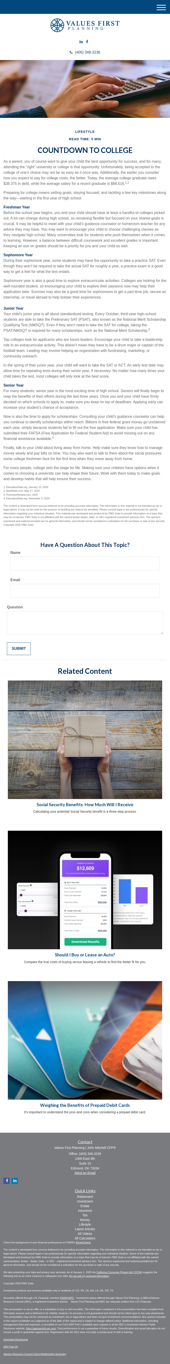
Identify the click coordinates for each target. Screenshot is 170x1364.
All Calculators (85, 1238)
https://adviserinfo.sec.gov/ (41, 1328)
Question (15, 607)
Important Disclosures (15, 1339)
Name (15, 553)
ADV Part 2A (10, 1346)
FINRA (63, 1298)
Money (85, 1220)
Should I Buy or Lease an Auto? (85, 954)
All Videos (85, 1234)
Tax (85, 1215)
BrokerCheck (83, 1242)
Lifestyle (85, 1224)
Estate (85, 1206)
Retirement (85, 1197)
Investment (85, 1201)
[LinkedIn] (81, 42)
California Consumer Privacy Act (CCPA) (119, 1272)
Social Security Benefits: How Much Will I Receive (85, 804)
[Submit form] (19, 648)
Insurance (85, 1210)
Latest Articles (85, 1229)
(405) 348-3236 (85, 52)
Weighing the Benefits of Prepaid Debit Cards (85, 1105)
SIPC (71, 1298)
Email (15, 580)
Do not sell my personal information (89, 1276)
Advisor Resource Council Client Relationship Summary (34, 1354)
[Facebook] (87, 42)
